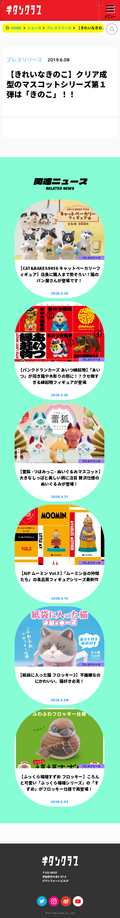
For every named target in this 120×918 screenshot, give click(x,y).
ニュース (34, 27)
